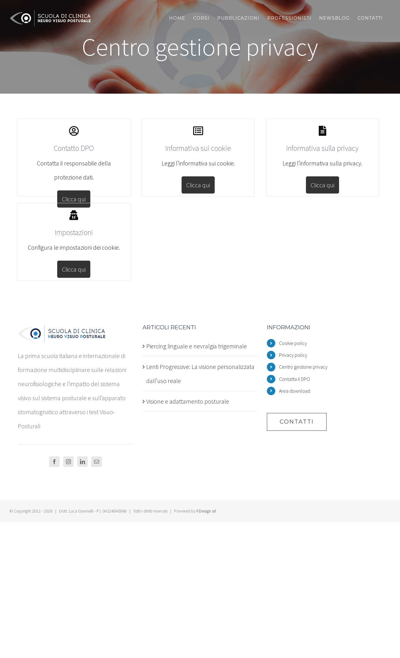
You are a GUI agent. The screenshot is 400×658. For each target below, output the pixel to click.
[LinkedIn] (82, 461)
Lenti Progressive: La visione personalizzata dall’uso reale (200, 374)
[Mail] (96, 461)
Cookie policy (293, 343)
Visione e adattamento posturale (187, 401)
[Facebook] (54, 461)
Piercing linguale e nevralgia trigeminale (196, 346)
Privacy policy (293, 355)
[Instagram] (68, 461)
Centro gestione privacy (303, 367)
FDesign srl (206, 511)
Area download (294, 391)
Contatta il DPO (294, 379)
